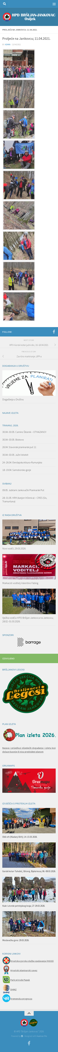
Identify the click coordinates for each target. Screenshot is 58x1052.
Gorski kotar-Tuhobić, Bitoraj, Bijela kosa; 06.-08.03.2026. (29, 871)
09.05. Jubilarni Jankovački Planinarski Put (23, 490)
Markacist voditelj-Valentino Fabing (20, 583)
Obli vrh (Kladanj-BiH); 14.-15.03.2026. (19, 836)
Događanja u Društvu (13, 399)
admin (7, 44)
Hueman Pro (42, 1036)
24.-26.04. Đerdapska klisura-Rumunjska (22, 462)
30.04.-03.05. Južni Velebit (15, 454)
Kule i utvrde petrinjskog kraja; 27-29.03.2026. (23, 905)
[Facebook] (54, 332)
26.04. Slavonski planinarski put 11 (19, 447)
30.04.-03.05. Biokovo (13, 439)
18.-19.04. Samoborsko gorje (16, 470)
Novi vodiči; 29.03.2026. (14, 548)
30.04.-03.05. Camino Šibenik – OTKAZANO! (24, 432)
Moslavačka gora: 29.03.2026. (15, 940)
